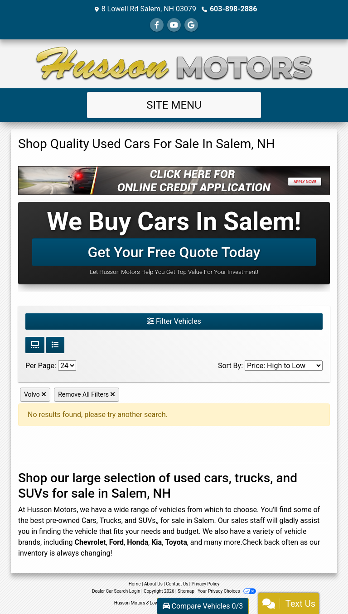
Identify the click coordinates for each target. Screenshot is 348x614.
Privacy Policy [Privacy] (206, 583)
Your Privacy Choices (227, 591)
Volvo (35, 394)
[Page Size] (67, 365)
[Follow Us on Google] (191, 25)
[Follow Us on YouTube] (174, 25)
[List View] (55, 345)
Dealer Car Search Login (116, 591)
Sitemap (186, 591)
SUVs (146, 520)
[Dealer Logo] (174, 64)
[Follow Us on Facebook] (157, 25)
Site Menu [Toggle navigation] (174, 105)
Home (135, 583)
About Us (153, 583)
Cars (89, 520)
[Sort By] (284, 365)
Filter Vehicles (174, 321)
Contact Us (177, 583)
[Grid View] (34, 345)
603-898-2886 (233, 9)
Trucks (110, 520)
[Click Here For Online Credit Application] (174, 180)
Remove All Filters (86, 394)
